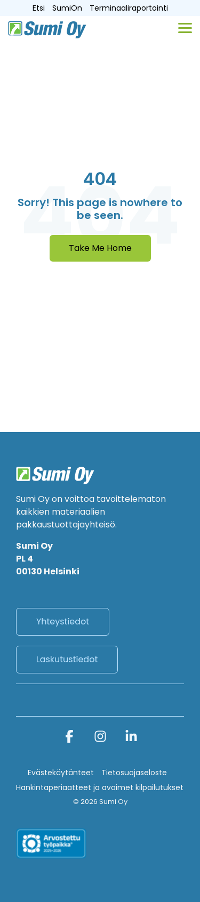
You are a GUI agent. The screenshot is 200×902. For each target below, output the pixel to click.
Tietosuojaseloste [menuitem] (134, 772)
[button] (185, 27)
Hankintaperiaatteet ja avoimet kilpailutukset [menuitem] (99, 787)
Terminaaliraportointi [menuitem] (129, 8)
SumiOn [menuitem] (67, 8)
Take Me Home (100, 248)
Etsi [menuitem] (39, 8)
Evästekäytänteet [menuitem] (61, 772)
